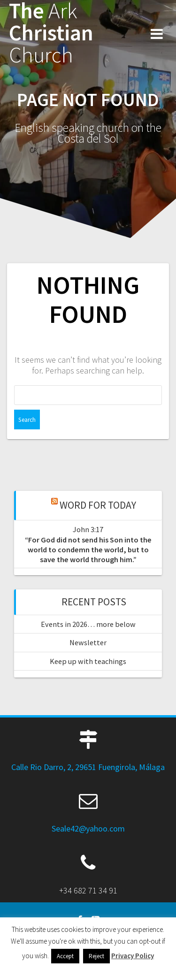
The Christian (51, 33)
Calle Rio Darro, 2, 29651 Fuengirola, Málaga (88, 767)
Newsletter (88, 642)
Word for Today (98, 505)
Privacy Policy (132, 955)
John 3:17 (88, 529)
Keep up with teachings (88, 661)
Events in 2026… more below (88, 624)
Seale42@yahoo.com (88, 828)
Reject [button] (96, 956)
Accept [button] (65, 956)
